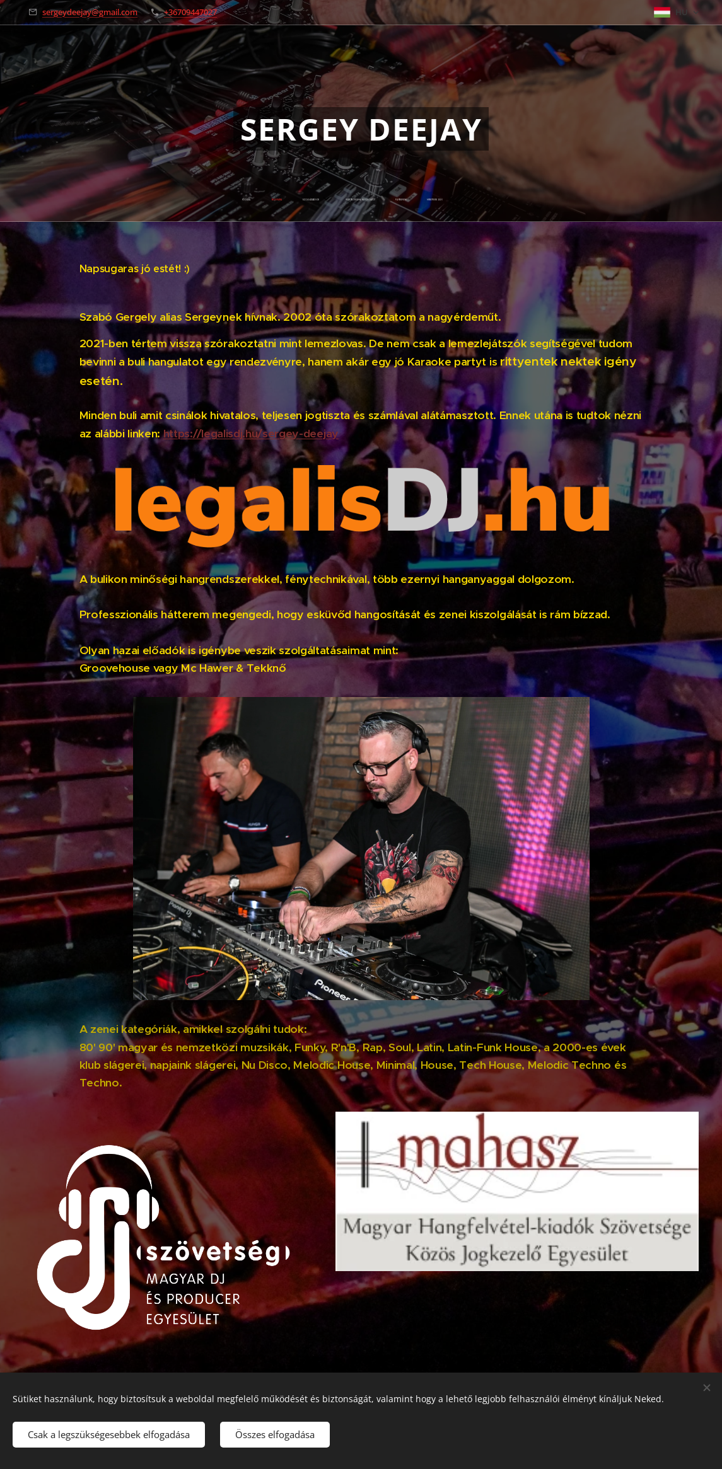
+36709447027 (190, 12)
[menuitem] (293, 200)
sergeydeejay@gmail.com (89, 12)
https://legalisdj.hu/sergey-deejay (250, 433)
